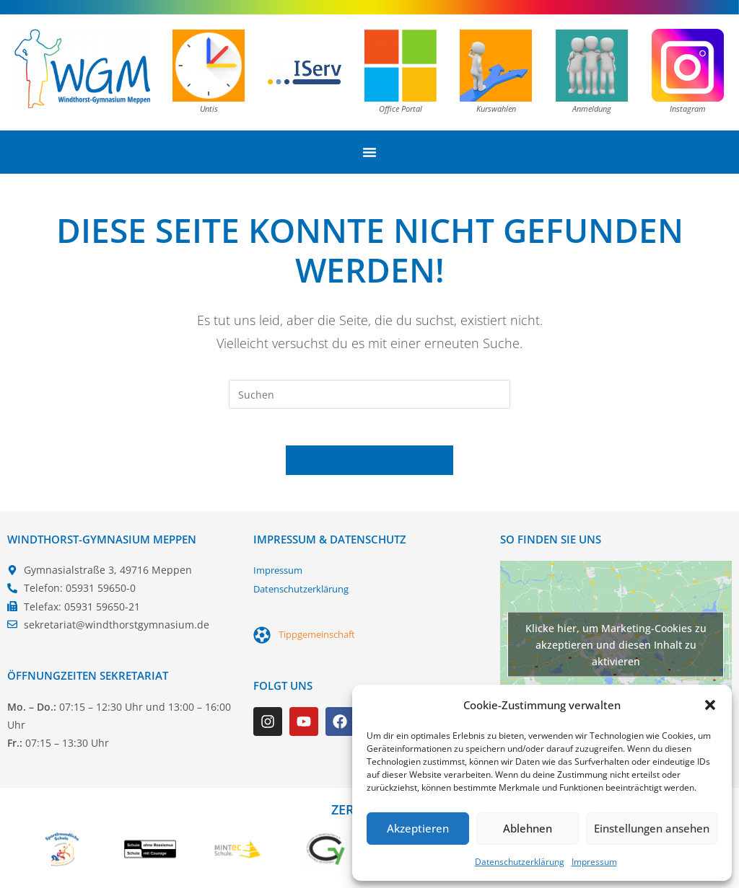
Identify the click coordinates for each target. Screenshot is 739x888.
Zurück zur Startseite (369, 467)
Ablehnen (527, 828)
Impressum (594, 862)
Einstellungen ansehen (651, 828)
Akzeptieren (418, 828)
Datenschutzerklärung (519, 862)
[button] (710, 705)
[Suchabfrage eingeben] (369, 394)
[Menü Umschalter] (369, 152)
